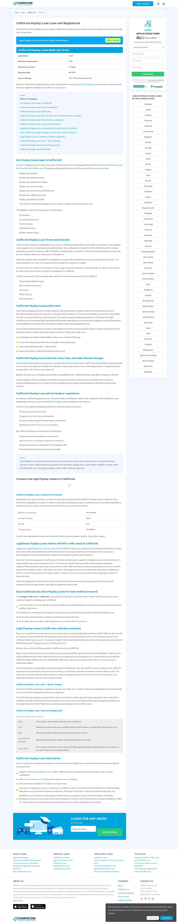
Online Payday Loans (20, 857)
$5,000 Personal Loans (62, 866)
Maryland (148, 202)
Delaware (148, 137)
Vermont (148, 339)
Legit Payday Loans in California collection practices (48, 628)
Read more (152, 918)
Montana (148, 235)
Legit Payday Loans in (29, 136)
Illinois (148, 164)
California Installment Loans (39, 771)
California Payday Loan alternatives (38, 758)
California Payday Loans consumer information (39, 494)
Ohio (148, 284)
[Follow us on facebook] (145, 898)
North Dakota (148, 279)
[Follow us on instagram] (141, 898)
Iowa (148, 175)
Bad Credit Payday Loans (22, 871)
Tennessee (148, 322)
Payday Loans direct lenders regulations (46, 119)
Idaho (148, 158)
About (120, 885)
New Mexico (148, 262)
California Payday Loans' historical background (39, 710)
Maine (148, 197)
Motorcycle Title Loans (142, 871)
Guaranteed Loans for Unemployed (26, 863)
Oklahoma (148, 290)
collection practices (56, 136)
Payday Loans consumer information (44, 124)
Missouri (148, 229)
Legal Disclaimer (125, 900)
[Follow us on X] (149, 898)
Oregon (148, 295)
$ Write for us (123, 889)
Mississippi (148, 224)
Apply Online (143, 3)
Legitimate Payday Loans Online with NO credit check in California (57, 543)
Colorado (148, 126)
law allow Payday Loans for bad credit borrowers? (55, 132)
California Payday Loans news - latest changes (39, 684)
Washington (148, 350)
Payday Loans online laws (39, 111)
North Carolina (148, 273)
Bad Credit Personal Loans (63, 860)
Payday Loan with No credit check (46, 548)
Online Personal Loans (62, 857)
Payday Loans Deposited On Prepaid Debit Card (26, 867)
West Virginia (148, 360)
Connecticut (148, 131)
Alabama (148, 104)
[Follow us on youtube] (152, 898)
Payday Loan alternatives (39, 149)
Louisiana (148, 191)
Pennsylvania (148, 300)
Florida (148, 142)
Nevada (148, 246)
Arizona (148, 115)
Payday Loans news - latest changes (44, 140)
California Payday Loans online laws (38, 305)
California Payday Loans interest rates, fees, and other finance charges (59, 358)
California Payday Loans (89, 84)
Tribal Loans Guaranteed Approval (106, 871)
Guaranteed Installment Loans (105, 866)
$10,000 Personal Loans (62, 869)
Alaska (148, 109)
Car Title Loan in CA (36, 779)
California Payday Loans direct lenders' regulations (48, 393)
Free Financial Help (126, 893)
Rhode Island (148, 306)
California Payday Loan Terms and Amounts (43, 239)
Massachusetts (148, 208)
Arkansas (148, 120)
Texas (148, 328)
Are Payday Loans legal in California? (36, 103)
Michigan (148, 213)
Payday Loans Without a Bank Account (27, 860)
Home (17, 12)
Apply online (113, 40)
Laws (23, 12)
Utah (148, 333)
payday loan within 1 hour (50, 563)
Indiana (148, 169)
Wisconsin (148, 366)
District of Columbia (148, 355)
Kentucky (148, 186)
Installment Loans (100, 857)
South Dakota (148, 317)
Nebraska (148, 240)
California (41, 12)
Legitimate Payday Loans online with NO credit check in (44, 128)
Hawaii (148, 153)
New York (148, 268)
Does (22, 132)
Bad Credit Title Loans (142, 860)
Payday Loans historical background (44, 145)
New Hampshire (148, 251)
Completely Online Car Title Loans (146, 857)
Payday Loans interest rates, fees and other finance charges (54, 115)
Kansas (148, 180)
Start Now (148, 74)
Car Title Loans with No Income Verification (145, 864)
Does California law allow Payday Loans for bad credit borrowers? (57, 591)
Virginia (148, 344)
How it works (123, 896)
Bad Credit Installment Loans (104, 869)
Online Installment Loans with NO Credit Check (108, 861)
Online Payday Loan (58, 401)
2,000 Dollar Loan (60, 863)
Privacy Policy (153, 80)
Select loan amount (83, 829)
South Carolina (148, 311)
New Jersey (148, 257)
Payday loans (31, 12)
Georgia (148, 147)
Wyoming (148, 371)
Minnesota (148, 219)
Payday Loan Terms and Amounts (43, 107)
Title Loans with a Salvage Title (145, 869)
